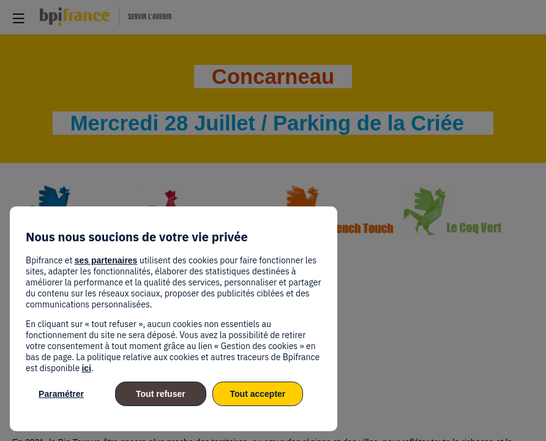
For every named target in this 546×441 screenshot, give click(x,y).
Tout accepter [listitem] (258, 394)
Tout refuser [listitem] (160, 394)
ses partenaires (106, 260)
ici (86, 368)
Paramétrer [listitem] (61, 394)
